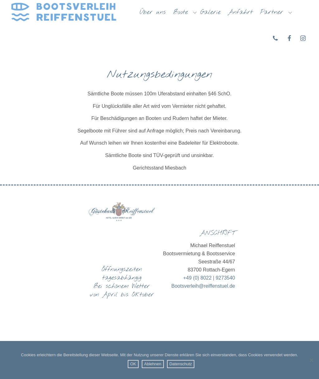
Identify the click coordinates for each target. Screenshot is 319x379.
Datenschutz (180, 364)
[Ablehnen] (311, 360)
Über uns (153, 12)
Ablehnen (152, 364)
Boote (182, 12)
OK (133, 364)
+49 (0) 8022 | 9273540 (209, 278)
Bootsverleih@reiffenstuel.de (203, 286)
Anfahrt (240, 12)
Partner (273, 12)
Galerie (210, 12)
